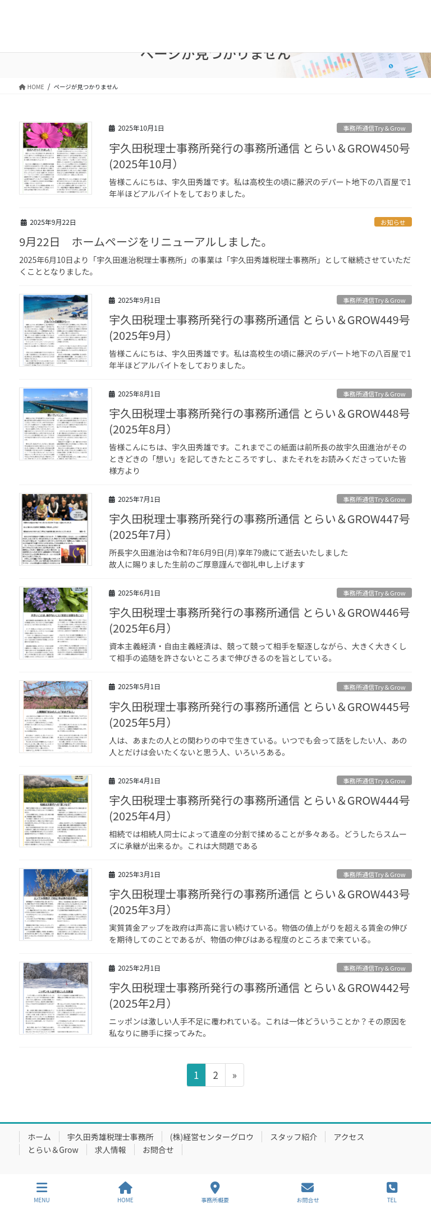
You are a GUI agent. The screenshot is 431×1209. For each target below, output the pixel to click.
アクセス (348, 1136)
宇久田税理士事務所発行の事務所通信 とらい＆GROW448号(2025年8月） (259, 421)
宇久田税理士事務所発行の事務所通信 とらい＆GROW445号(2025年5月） (259, 714)
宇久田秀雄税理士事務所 (110, 1136)
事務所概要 (215, 1192)
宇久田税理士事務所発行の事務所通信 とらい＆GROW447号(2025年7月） (259, 526)
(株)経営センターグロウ (212, 1136)
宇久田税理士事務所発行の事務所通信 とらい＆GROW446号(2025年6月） (259, 620)
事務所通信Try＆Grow (374, 127)
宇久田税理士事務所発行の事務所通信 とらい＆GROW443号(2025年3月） (259, 901)
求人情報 (110, 1149)
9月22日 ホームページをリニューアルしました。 (145, 241)
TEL (392, 1192)
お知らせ (393, 222)
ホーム (39, 1136)
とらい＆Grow (53, 1149)
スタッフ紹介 (293, 1136)
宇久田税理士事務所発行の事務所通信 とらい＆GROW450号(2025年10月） (259, 156)
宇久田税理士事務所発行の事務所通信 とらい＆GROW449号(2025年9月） (259, 327)
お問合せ (158, 1149)
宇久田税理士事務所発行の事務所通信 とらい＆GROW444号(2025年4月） (259, 808)
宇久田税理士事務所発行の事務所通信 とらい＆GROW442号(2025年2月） (259, 995)
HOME (125, 1192)
